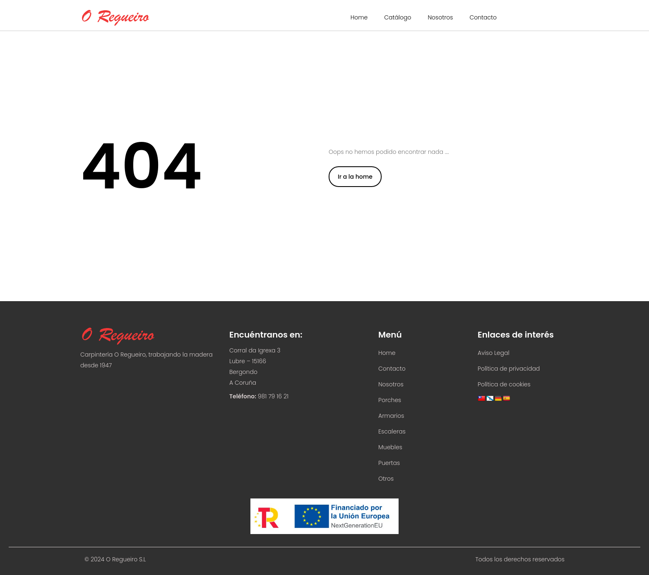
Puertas (389, 463)
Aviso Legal (494, 353)
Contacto (483, 17)
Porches (389, 400)
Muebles (390, 447)
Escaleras (392, 431)
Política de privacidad (509, 368)
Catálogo (397, 17)
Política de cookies (504, 384)
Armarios (391, 416)
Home (359, 17)
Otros (386, 478)
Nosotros (440, 17)
